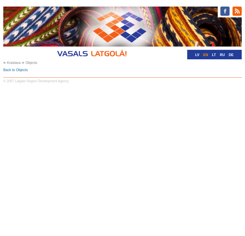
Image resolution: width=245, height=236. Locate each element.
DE (231, 55)
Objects (31, 63)
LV (197, 55)
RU (222, 55)
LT (214, 55)
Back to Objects (15, 70)
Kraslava (13, 63)
